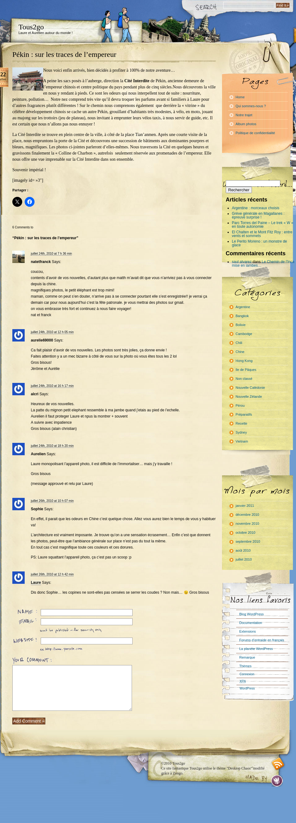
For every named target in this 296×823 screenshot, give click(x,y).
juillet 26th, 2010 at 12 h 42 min (52, 574)
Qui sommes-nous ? (251, 106)
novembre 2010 (247, 523)
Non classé (244, 378)
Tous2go (31, 27)
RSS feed (278, 763)
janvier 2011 (245, 505)
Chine (240, 352)
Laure (36, 582)
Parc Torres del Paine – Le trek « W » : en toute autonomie (263, 225)
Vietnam (242, 441)
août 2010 (243, 550)
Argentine (243, 307)
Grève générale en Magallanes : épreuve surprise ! (258, 215)
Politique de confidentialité (255, 133)
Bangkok (242, 316)
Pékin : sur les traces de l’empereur (64, 54)
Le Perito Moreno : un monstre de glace (259, 243)
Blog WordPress (251, 614)
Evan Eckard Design (277, 781)
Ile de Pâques (246, 369)
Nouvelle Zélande (249, 396)
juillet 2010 (244, 559)
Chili (239, 343)
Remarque (247, 657)
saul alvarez (242, 262)
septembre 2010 (248, 541)
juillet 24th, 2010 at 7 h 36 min (51, 253)
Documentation (250, 623)
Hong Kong (244, 361)
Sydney (241, 432)
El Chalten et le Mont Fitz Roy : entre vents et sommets (262, 234)
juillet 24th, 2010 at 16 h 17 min (52, 386)
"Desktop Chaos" (239, 768)
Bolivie (240, 325)
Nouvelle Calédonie (250, 387)
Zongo (177, 773)
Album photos (246, 124)
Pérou (240, 405)
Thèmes (245, 666)
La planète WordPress (256, 649)
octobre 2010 (245, 532)
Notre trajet (244, 115)
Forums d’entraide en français (261, 640)
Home (240, 97)
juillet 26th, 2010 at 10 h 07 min (52, 501)
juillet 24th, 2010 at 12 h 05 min (52, 332)
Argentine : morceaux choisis (255, 208)
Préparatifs (244, 414)
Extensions (247, 631)
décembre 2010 (247, 514)
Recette (241, 423)
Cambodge (244, 334)
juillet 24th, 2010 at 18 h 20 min (52, 446)
